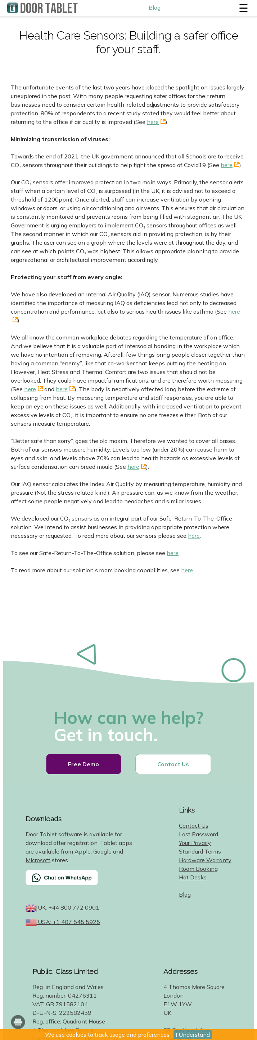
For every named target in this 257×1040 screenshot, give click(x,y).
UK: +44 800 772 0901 (67, 907)
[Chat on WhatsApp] (80, 882)
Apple (83, 851)
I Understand (193, 1034)
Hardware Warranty (205, 860)
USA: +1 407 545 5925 (68, 921)
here (153, 121)
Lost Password (198, 834)
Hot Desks (193, 877)
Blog (155, 7)
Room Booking (198, 868)
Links (187, 810)
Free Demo (83, 764)
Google (102, 851)
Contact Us (173, 764)
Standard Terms (200, 851)
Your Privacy (195, 842)
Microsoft (38, 860)
